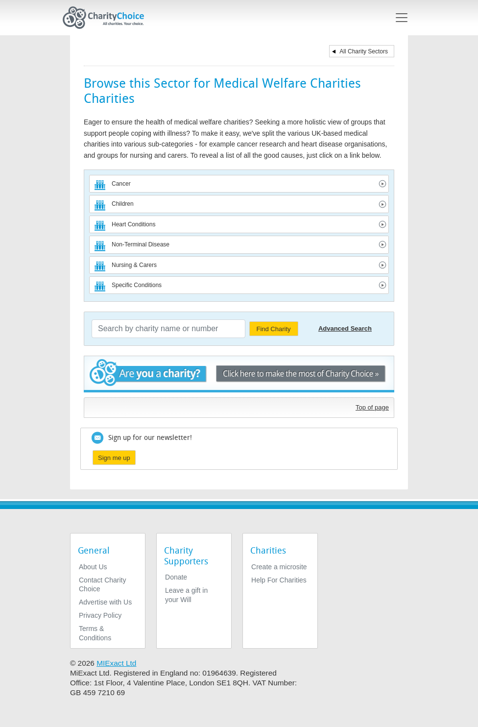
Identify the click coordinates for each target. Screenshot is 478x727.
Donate (176, 577)
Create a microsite (279, 567)
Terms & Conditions (95, 633)
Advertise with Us (105, 602)
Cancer (121, 183)
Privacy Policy (100, 615)
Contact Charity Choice (102, 584)
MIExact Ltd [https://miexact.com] (116, 663)
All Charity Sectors (363, 51)
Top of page (372, 407)
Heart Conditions (133, 224)
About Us (93, 567)
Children (123, 203)
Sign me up (114, 457)
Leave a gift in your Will (186, 594)
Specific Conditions (137, 285)
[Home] (107, 17)
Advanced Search (345, 328)
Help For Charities (279, 580)
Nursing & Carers (134, 265)
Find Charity (273, 329)
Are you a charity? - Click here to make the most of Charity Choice (239, 374)
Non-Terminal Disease (140, 244)
